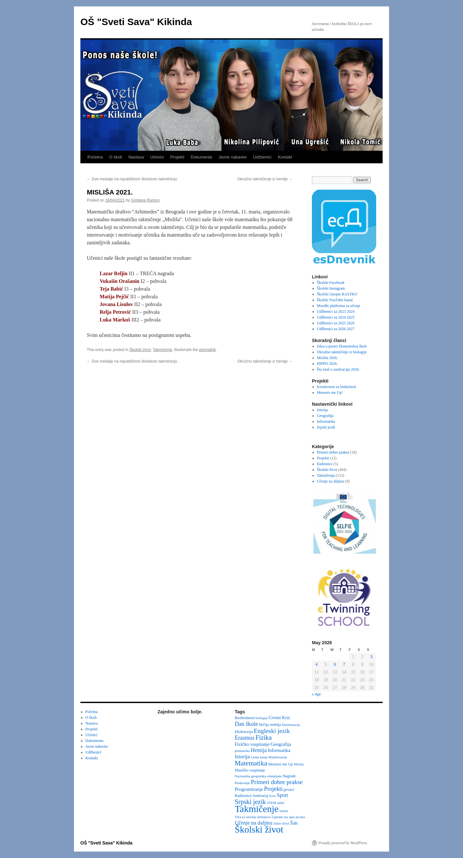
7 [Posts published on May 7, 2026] (344, 664)
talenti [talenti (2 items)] (283, 811)
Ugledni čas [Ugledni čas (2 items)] (280, 817)
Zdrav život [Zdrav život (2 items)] (281, 823)
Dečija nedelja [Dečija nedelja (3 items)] (270, 724)
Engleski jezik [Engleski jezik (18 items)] (272, 730)
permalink (207, 350)
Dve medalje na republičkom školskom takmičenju (132, 179)
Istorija (322, 410)
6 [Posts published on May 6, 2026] (335, 664)
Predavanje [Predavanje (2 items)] (242, 783)
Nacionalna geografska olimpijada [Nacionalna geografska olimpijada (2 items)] (258, 776)
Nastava (136, 157)
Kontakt (285, 157)
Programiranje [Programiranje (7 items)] (249, 789)
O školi (115, 157)
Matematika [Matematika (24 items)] (251, 763)
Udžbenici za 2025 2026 (336, 323)
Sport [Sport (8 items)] (282, 795)
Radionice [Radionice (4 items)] (243, 795)
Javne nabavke (233, 157)
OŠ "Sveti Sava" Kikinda (136, 21)
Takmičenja (162, 350)
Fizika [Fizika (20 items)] (263, 737)
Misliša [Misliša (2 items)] (299, 764)
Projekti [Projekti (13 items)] (273, 789)
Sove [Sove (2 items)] (272, 796)
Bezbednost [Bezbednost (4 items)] (244, 717)
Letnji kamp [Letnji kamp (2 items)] (259, 757)
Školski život (140, 350)
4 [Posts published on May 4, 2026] (316, 664)
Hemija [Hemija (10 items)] (259, 750)
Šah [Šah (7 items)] (293, 823)
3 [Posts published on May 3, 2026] (371, 657)
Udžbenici (262, 157)
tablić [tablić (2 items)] (281, 803)
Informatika (326, 421)
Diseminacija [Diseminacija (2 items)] (291, 725)
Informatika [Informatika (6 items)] (279, 750)
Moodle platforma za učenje (338, 305)
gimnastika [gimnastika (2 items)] (242, 751)
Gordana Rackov (145, 200)
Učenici (157, 157)
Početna (95, 157)
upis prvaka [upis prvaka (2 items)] (297, 817)
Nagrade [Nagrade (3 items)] (289, 776)
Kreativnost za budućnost (336, 386)
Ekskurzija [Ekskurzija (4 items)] (244, 731)
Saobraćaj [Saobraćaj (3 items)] (260, 795)
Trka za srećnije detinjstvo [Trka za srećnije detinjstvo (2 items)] (253, 817)
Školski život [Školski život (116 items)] (259, 829)
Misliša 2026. (327, 358)
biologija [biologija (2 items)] (261, 718)
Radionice (325, 464)
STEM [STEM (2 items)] (271, 803)
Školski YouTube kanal (335, 300)
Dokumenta (201, 157)
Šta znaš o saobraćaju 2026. (338, 369)
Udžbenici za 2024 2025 (336, 317)
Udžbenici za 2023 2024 (336, 311)
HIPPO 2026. (327, 363)
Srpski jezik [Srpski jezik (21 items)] (250, 801)
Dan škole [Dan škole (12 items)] (246, 724)
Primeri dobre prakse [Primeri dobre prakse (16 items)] (277, 782)
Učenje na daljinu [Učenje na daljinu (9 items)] (253, 823)
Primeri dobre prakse (333, 452)
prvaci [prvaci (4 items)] (289, 789)
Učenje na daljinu (330, 481)
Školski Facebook (331, 282)
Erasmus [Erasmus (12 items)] (244, 738)
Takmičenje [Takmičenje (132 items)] (256, 809)
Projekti (177, 157)
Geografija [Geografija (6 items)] (281, 744)
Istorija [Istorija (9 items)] (242, 757)
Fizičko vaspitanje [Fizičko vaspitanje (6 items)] (252, 744)
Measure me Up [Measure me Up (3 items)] (280, 764)
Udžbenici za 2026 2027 (336, 329)
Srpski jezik (326, 427)
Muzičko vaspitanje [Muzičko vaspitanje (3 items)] (250, 770)
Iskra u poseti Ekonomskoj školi (342, 346)
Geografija (325, 415)
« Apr (316, 694)
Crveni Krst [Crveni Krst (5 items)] (279, 717)
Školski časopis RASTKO (337, 294)
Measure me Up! (330, 392)
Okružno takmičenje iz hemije (265, 179)
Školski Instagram (331, 288)
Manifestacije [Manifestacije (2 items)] (277, 757)
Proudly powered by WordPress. (343, 843)
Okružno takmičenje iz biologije (342, 352)
